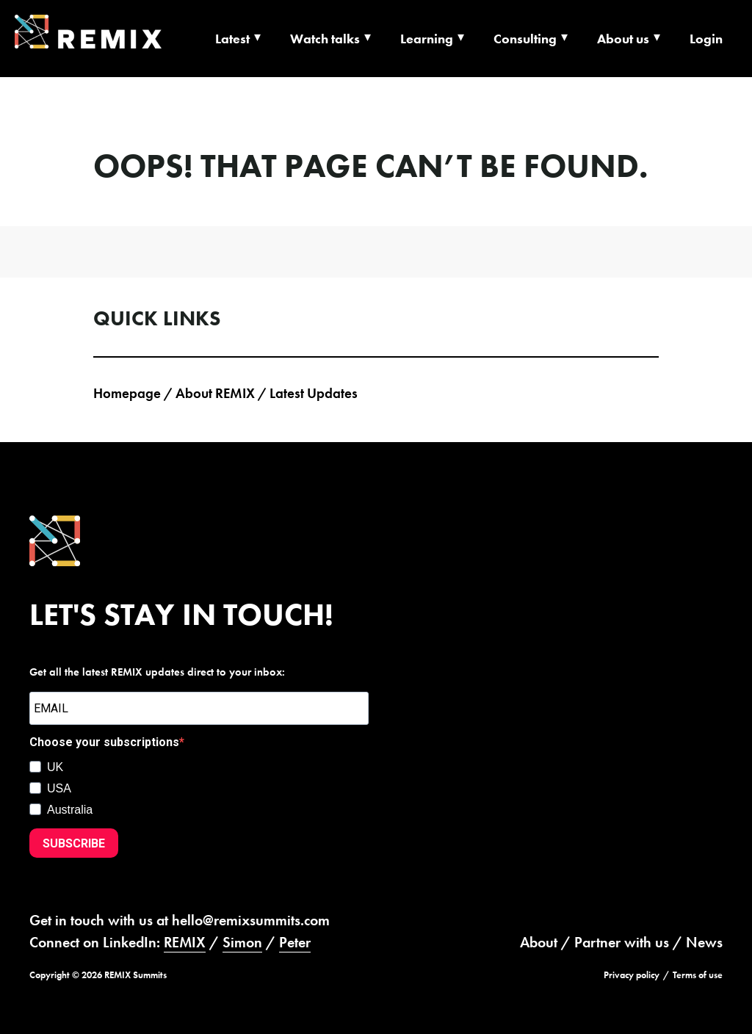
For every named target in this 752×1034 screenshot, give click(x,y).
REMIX (185, 942)
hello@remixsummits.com (251, 920)
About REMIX (215, 393)
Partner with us (621, 942)
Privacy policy (631, 975)
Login (706, 38)
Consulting (525, 38)
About (538, 942)
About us (623, 38)
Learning (426, 38)
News (704, 942)
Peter (295, 942)
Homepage (127, 393)
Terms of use (698, 975)
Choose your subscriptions (104, 742)
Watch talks (325, 38)
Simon (242, 942)
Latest (232, 38)
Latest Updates (314, 393)
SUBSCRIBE (74, 843)
